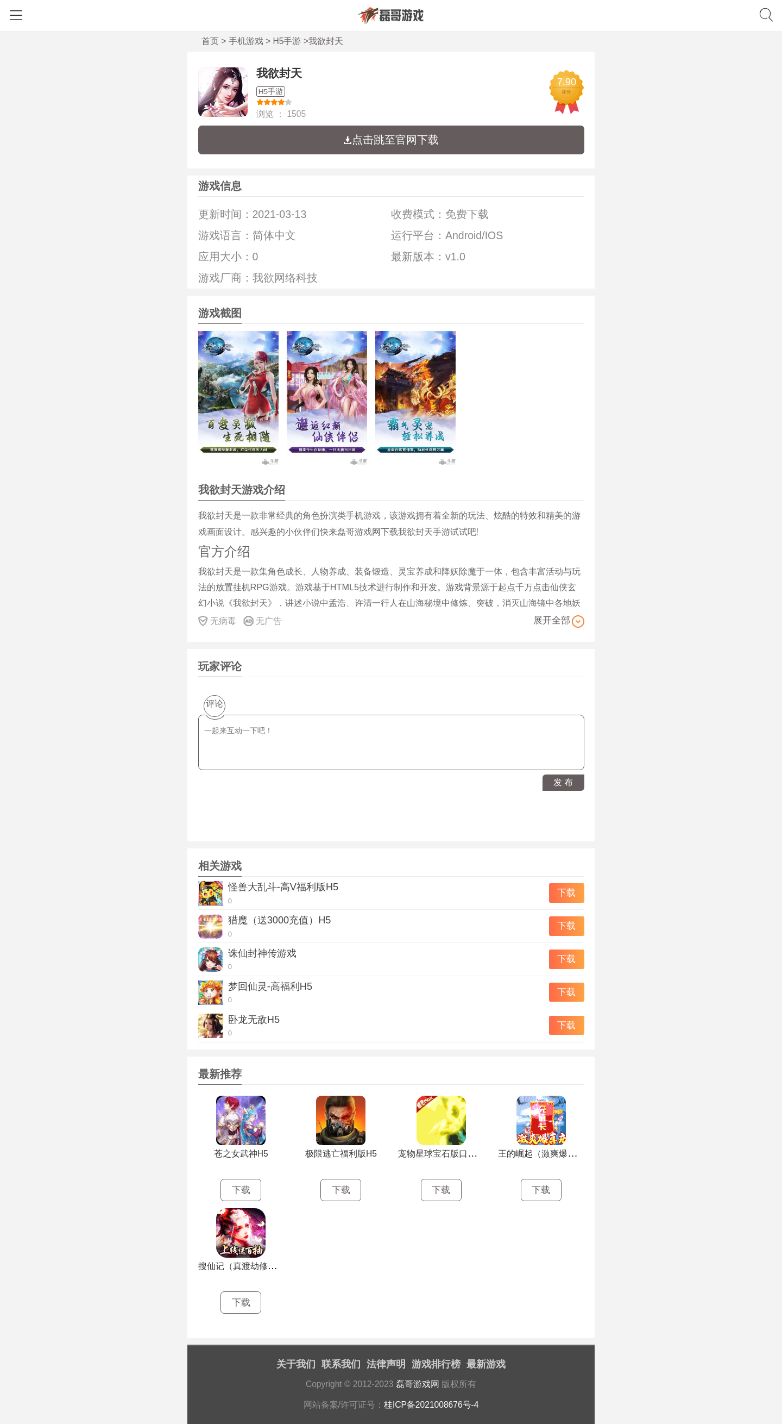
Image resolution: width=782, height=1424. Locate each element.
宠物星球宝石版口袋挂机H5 (451, 1153)
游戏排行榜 (436, 1364)
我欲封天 (279, 73)
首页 (210, 41)
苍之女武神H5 (241, 1153)
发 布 (563, 782)
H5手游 (287, 41)
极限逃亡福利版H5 (341, 1153)
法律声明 (386, 1364)
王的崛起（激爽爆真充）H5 (551, 1153)
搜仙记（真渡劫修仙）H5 (247, 1266)
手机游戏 (246, 41)
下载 (566, 893)
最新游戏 (486, 1364)
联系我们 (341, 1364)
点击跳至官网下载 (391, 140)
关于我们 (296, 1364)
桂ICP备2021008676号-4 (431, 1404)
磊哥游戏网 (417, 1384)
